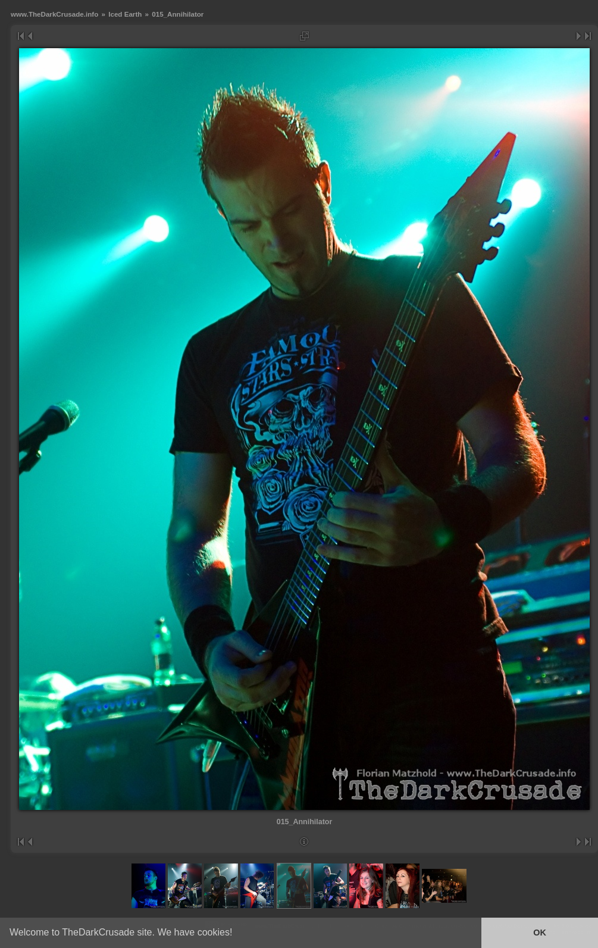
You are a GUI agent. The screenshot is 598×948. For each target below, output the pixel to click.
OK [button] (539, 932)
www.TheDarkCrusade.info (54, 14)
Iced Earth (125, 14)
